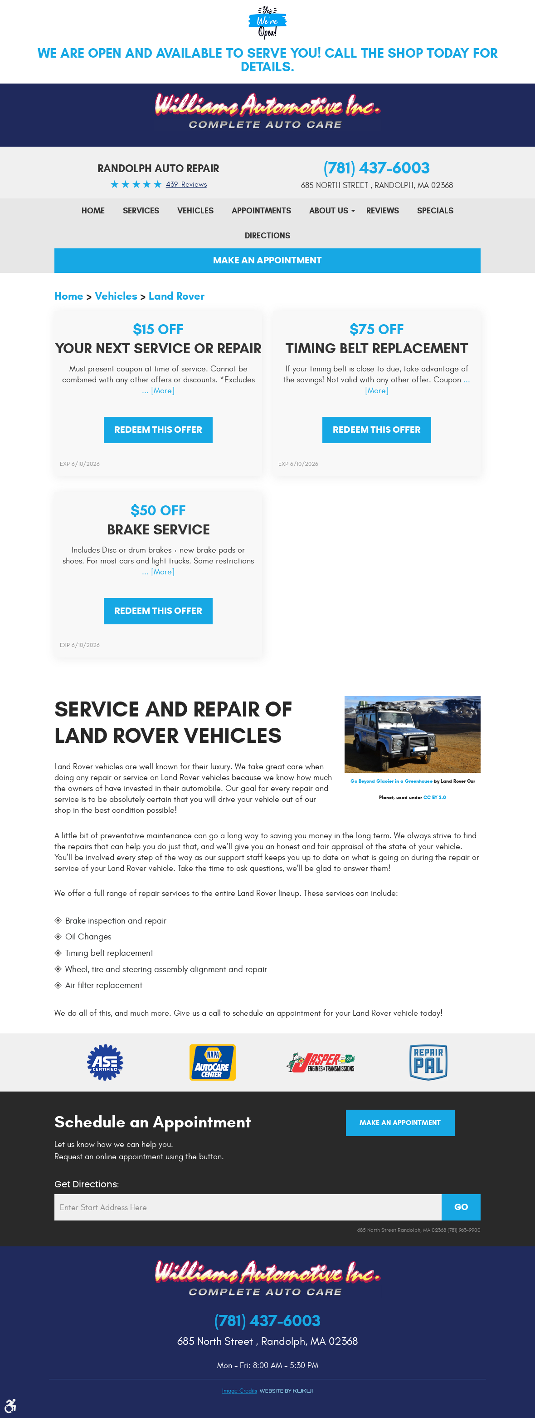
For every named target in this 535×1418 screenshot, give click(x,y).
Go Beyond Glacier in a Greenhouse (391, 781)
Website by (286, 1391)
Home (93, 211)
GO (461, 1207)
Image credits (239, 1390)
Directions (267, 236)
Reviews (382, 211)
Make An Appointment (267, 260)
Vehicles (195, 211)
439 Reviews (186, 184)
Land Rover (176, 296)
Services (141, 211)
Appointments (261, 211)
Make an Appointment (400, 1122)
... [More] (158, 390)
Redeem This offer (158, 430)
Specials (435, 211)
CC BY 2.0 (434, 797)
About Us (328, 211)
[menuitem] (93, 210)
